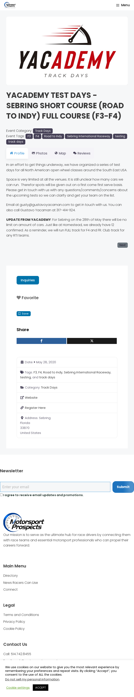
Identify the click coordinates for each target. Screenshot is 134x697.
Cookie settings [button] (18, 688)
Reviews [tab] (89, 153)
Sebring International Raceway (88, 136)
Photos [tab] (42, 153)
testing (120, 136)
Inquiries (28, 280)
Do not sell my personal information (32, 679)
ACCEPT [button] (40, 688)
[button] (15, 51)
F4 (37, 136)
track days (15, 142)
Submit (123, 486)
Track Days (43, 131)
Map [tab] (65, 153)
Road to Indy (53, 136)
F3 (29, 136)
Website (31, 397)
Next (122, 245)
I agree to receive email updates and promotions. (42, 495)
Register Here (35, 408)
